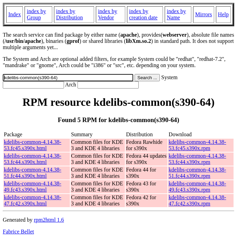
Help (223, 14)
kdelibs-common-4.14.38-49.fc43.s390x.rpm (197, 187)
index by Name (176, 14)
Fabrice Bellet (18, 231)
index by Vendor (107, 14)
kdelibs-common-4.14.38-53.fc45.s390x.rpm (197, 145)
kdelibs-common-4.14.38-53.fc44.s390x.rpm (197, 159)
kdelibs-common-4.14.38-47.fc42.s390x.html (32, 200)
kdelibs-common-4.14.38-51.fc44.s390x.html (32, 173)
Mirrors (203, 14)
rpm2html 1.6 (49, 220)
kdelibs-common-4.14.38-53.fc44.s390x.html (32, 159)
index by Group (36, 14)
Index (14, 14)
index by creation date (143, 14)
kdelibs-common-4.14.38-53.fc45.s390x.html (32, 145)
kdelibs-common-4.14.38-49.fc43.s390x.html (32, 187)
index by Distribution (69, 14)
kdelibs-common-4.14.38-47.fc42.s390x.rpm (197, 200)
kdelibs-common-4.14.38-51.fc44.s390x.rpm (197, 173)
